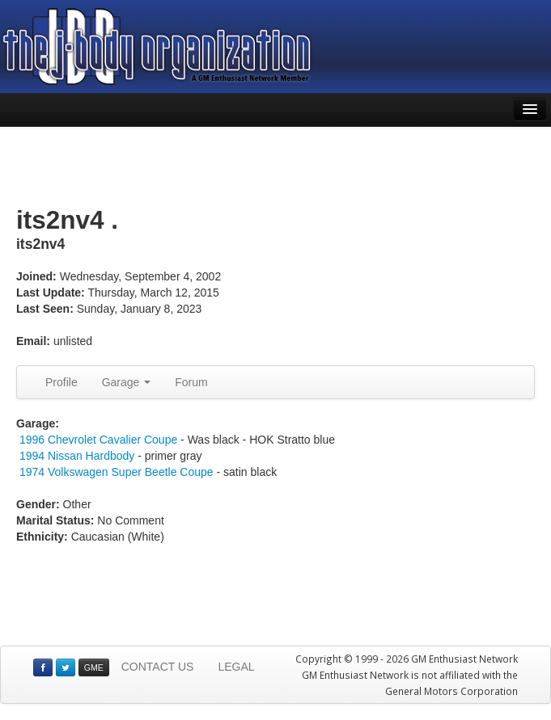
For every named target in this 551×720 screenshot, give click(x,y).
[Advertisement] (276, 167)
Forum (191, 382)
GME (94, 667)
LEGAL (236, 666)
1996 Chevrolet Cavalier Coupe (98, 439)
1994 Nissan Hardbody (78, 455)
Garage (126, 382)
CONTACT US (157, 666)
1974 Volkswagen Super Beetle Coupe (116, 471)
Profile (61, 382)
